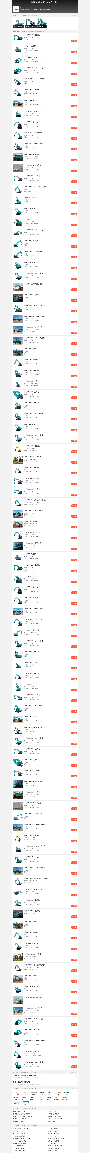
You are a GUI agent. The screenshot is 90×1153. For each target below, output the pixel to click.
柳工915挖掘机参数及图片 (55, 1146)
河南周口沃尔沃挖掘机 (19, 1136)
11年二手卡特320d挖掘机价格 (21, 1128)
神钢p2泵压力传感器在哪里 (55, 1119)
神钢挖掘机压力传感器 (54, 1114)
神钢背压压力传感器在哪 (54, 1116)
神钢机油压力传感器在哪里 (20, 1119)
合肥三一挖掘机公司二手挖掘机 (21, 1138)
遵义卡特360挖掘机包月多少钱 (56, 1138)
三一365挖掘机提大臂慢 (54, 1131)
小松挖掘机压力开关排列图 (20, 1133)
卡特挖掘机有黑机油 (53, 1148)
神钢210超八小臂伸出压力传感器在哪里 (24, 1116)
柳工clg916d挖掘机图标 (54, 1141)
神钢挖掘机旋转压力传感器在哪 (21, 1114)
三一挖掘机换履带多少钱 (54, 1128)
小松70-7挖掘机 (52, 1136)
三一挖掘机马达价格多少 (20, 1131)
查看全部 (73, 15)
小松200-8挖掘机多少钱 (19, 1141)
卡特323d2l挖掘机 (52, 1151)
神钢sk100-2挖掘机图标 (19, 1143)
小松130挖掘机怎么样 (19, 1146)
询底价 (74, 41)
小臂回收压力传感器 (53, 1111)
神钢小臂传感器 (52, 1121)
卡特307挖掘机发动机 (19, 1151)
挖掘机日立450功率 (53, 1133)
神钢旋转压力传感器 (18, 1121)
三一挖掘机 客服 (52, 1143)
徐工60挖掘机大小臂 (18, 1148)
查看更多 (73, 1088)
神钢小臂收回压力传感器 (20, 1111)
